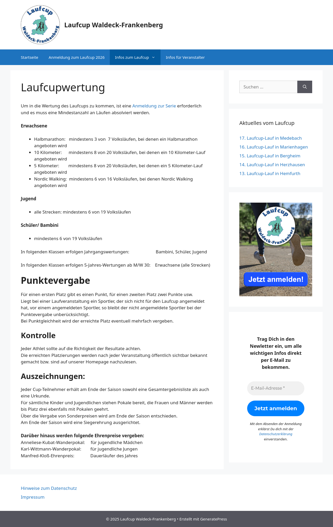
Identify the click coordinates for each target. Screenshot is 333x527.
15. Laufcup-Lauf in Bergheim (269, 156)
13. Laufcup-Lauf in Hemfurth (269, 173)
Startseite (29, 57)
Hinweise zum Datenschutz (49, 488)
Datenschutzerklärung (275, 434)
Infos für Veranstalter (185, 57)
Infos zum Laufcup (138, 57)
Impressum (32, 497)
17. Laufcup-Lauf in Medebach (270, 138)
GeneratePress (213, 519)
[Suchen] (304, 87)
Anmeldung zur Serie (154, 106)
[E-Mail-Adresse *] (275, 388)
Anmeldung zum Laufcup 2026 (77, 57)
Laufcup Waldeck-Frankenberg (113, 24)
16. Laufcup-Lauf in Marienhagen (273, 147)
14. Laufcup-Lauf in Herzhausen (272, 165)
